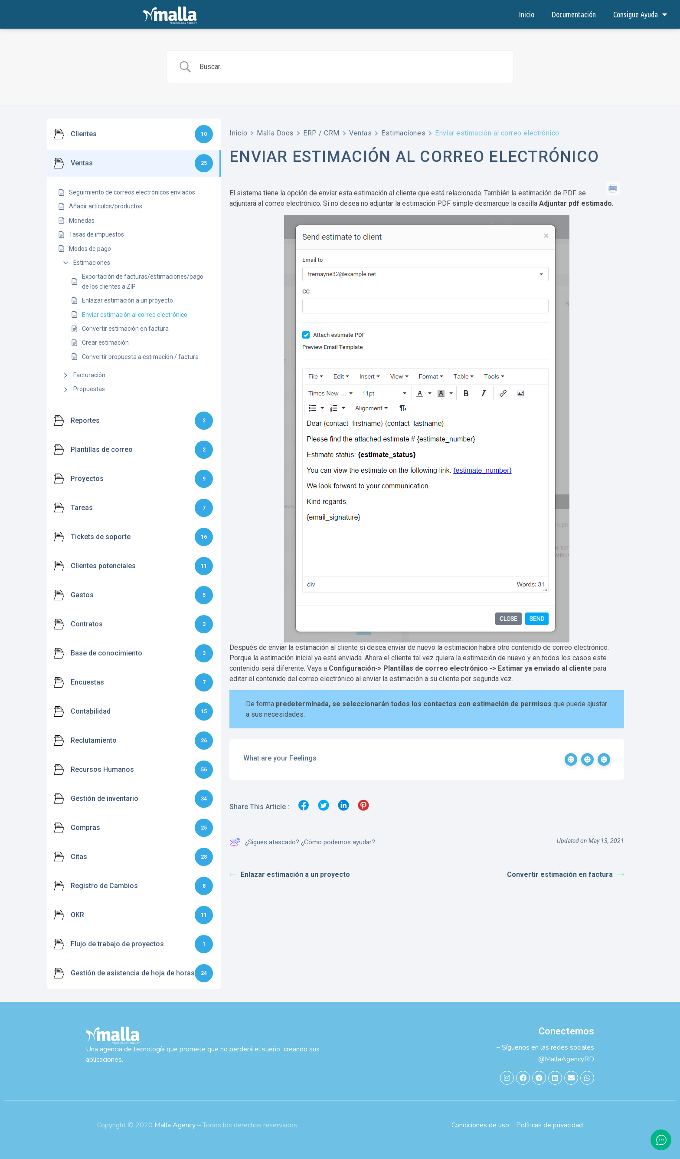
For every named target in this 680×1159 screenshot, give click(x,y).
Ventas (360, 133)
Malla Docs (275, 133)
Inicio (526, 14)
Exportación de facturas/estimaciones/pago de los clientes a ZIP (142, 281)
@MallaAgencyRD (566, 1059)
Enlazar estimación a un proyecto (127, 300)
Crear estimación (105, 342)
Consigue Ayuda (640, 14)
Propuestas (89, 388)
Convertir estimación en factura (125, 328)
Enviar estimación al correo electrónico (134, 314)
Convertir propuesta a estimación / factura (140, 356)
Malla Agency (175, 1125)
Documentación (574, 14)
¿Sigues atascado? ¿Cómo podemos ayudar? (302, 842)
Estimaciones (91, 262)
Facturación (89, 375)
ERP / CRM (321, 133)
